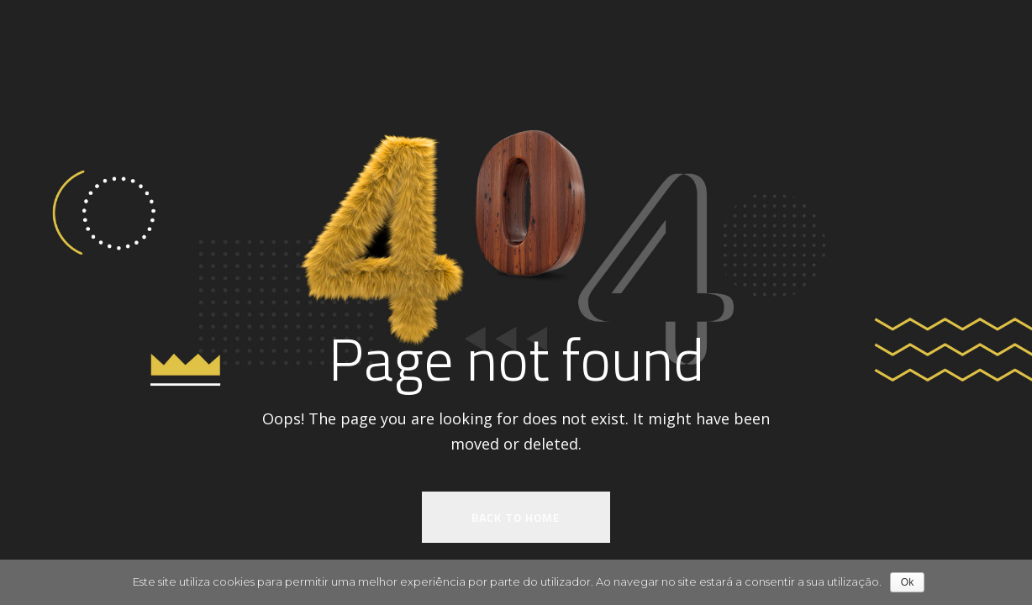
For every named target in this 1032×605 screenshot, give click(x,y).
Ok (907, 582)
